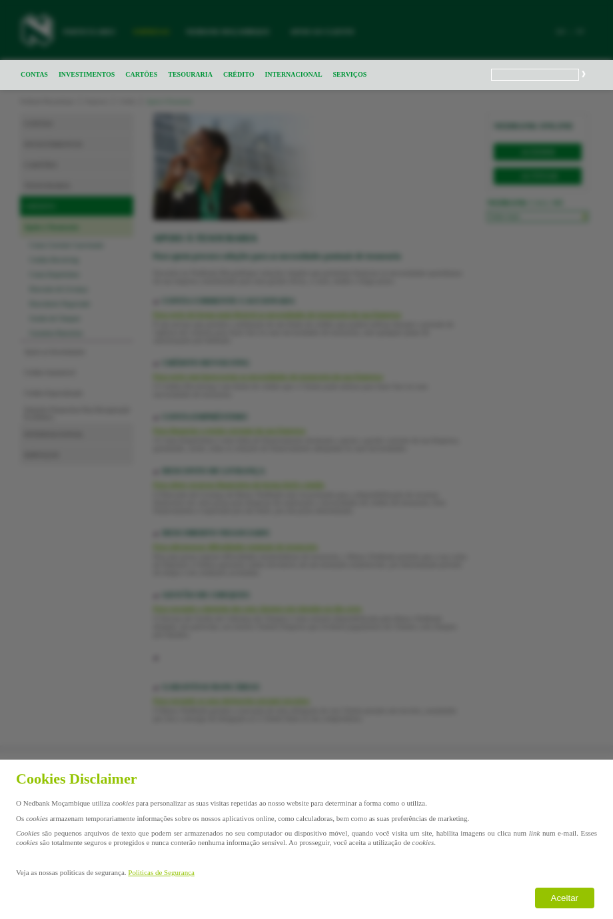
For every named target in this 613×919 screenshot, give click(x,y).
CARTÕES (141, 74)
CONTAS (34, 74)
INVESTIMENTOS (87, 74)
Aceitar (564, 898)
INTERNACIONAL (293, 74)
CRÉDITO (239, 74)
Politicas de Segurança (161, 872)
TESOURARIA (190, 74)
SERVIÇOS (350, 74)
